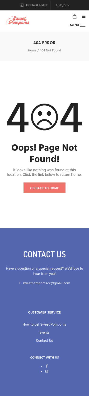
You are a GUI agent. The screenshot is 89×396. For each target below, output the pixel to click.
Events (44, 332)
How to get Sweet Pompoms (44, 324)
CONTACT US (44, 254)
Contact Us (44, 340)
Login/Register (34, 5)
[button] (77, 25)
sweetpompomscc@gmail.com (46, 283)
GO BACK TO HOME (44, 188)
